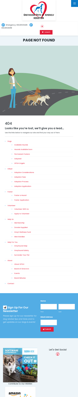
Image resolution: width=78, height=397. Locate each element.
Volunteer (11, 205)
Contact (11, 283)
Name (43, 301)
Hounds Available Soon (23, 149)
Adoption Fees (20, 177)
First (42, 312)
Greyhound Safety (21, 250)
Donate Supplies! (21, 227)
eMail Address (47, 317)
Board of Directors (21, 269)
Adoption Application (22, 186)
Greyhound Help (20, 246)
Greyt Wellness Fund (22, 232)
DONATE (46, 32)
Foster (10, 192)
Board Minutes (20, 278)
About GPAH (19, 264)
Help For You (12, 242)
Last (60, 312)
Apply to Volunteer (21, 214)
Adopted (17, 159)
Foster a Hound (20, 195)
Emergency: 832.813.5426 (14, 25)
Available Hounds (21, 145)
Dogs (10, 141)
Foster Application (21, 200)
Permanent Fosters (22, 154)
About (10, 260)
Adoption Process (21, 181)
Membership (19, 223)
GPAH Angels (19, 163)
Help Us (11, 219)
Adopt (10, 169)
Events (17, 273)
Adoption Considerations (24, 172)
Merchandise (19, 237)
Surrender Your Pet (21, 255)
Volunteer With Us (21, 209)
